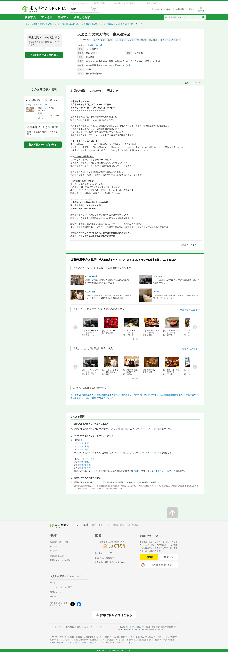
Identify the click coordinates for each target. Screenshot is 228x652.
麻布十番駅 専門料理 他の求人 (100, 398)
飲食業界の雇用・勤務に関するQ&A (110, 562)
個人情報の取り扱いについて (77, 627)
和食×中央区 (85, 446)
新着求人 (30, 17)
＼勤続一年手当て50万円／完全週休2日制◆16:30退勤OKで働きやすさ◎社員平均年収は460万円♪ (108, 281)
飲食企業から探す (57, 556)
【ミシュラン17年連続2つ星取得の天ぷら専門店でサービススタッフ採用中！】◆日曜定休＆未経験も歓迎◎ (108, 296)
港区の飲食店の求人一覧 (95, 24)
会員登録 (149, 557)
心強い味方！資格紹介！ (105, 558)
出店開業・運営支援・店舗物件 (85, 637)
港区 (125, 452)
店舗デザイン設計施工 (119, 637)
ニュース (54, 587)
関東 (35, 24)
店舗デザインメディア (69, 643)
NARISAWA (158, 276)
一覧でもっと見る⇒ (190, 309)
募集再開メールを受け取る (44, 55)
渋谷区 (157, 452)
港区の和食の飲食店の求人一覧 (120, 24)
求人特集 (46, 17)
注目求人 (62, 17)
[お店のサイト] (95, 45)
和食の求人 (126, 395)
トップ (28, 24)
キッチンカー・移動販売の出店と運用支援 (134, 640)
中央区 (146, 452)
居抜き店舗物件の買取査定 (94, 640)
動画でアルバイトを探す (60, 560)
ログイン (169, 557)
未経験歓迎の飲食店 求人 (171, 395)
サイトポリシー (57, 627)
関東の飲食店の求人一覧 (49, 24)
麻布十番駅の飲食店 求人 (82, 395)
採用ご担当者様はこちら (116, 614)
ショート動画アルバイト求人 (117, 643)
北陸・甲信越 (132, 525)
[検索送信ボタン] (203, 17)
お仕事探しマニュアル (104, 553)
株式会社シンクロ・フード (133, 629)
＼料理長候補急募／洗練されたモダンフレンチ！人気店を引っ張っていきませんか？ (175, 296)
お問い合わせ (55, 592)
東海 (100, 525)
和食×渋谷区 (85, 449)
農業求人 (90, 643)
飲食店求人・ (148, 637)
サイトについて (56, 583)
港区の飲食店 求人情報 (107, 395)
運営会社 (54, 596)
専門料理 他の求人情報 (145, 395)
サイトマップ (96, 627)
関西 (94, 525)
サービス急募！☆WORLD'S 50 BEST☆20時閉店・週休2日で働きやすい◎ (176, 281)
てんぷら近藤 (90, 292)
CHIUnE (156, 292)
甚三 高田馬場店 (91, 276)
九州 (107, 525)
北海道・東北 (118, 525)
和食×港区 (84, 443)
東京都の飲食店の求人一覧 (72, 24)
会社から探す (82, 17)
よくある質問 (66, 587)
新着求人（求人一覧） (59, 542)
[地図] (128, 65)
